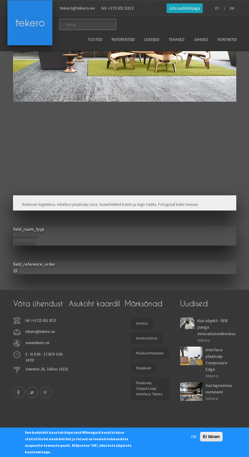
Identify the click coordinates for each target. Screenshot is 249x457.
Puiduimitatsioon (150, 353)
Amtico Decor (147, 338)
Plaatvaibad (24, 242)
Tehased (177, 39)
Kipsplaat (143, 368)
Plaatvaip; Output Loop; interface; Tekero (149, 388)
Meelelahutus (25, 235)
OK (194, 436)
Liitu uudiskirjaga (184, 8)
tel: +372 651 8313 (117, 8)
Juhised (201, 39)
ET (217, 8)
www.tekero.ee (37, 342)
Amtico (142, 323)
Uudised (151, 39)
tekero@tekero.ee (77, 8)
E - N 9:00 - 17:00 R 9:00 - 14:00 (44, 357)
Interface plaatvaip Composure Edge (216, 359)
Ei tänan (211, 436)
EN (232, 8)
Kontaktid (227, 39)
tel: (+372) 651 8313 (40, 320)
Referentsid (123, 39)
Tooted (95, 39)
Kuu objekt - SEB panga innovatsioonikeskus (217, 327)
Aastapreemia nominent (219, 389)
